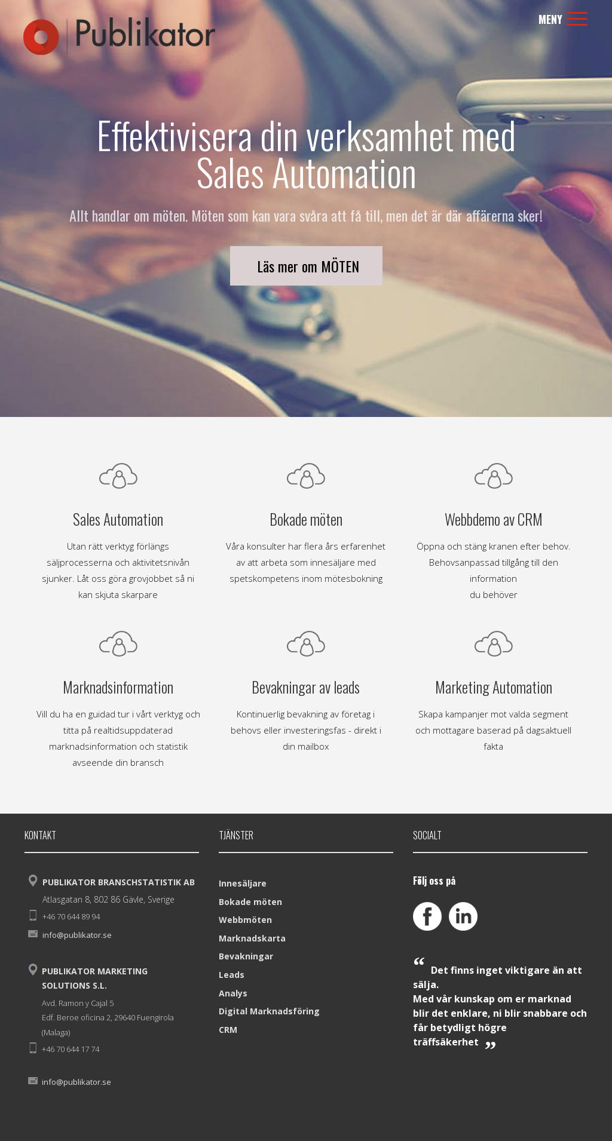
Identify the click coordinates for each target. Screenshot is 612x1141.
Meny (562, 19)
